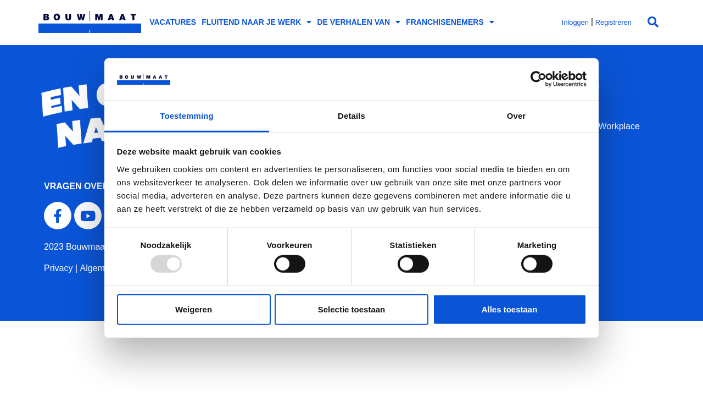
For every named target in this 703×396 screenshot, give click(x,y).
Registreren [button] (613, 22)
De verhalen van (358, 22)
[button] (653, 22)
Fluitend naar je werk (256, 22)
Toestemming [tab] (187, 115)
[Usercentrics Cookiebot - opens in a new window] (538, 79)
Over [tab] (516, 115)
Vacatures (172, 22)
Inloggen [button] (575, 22)
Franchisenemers (450, 22)
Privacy (58, 268)
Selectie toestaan (352, 309)
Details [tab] (351, 115)
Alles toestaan (510, 309)
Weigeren (193, 309)
